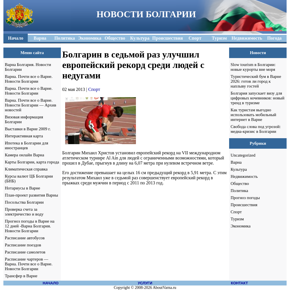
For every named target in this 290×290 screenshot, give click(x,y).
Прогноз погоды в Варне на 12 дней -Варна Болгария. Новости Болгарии (29, 226)
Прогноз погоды (245, 197)
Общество (240, 183)
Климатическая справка (26, 169)
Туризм (237, 219)
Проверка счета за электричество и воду (24, 211)
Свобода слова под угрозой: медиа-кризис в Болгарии (256, 129)
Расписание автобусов (25, 238)
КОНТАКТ (239, 283)
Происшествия (244, 204)
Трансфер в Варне (21, 276)
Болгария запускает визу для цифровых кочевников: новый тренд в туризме (257, 98)
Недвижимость (244, 176)
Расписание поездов (23, 245)
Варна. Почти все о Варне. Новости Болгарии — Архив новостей (30, 105)
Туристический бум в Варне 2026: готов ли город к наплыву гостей (256, 81)
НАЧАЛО (51, 283)
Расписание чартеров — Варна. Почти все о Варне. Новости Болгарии (28, 264)
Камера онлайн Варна (24, 155)
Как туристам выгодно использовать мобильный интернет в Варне (253, 115)
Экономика (240, 226)
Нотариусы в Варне (22, 188)
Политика (239, 190)
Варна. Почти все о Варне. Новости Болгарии (28, 79)
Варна (236, 162)
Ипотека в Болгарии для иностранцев (26, 145)
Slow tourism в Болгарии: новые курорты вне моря (253, 67)
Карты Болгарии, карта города (32, 162)
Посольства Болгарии (24, 202)
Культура (239, 169)
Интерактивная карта (24, 136)
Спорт (94, 89)
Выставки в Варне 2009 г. (28, 129)
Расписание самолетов (25, 252)
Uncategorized (243, 155)
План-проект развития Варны (31, 195)
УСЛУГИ (145, 283)
